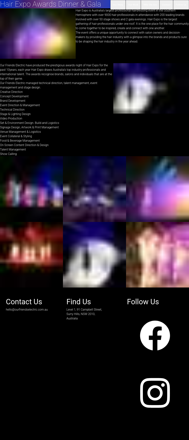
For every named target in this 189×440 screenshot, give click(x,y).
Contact (166, 4)
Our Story (118, 4)
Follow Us (181, 4)
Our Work (133, 4)
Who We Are (150, 4)
